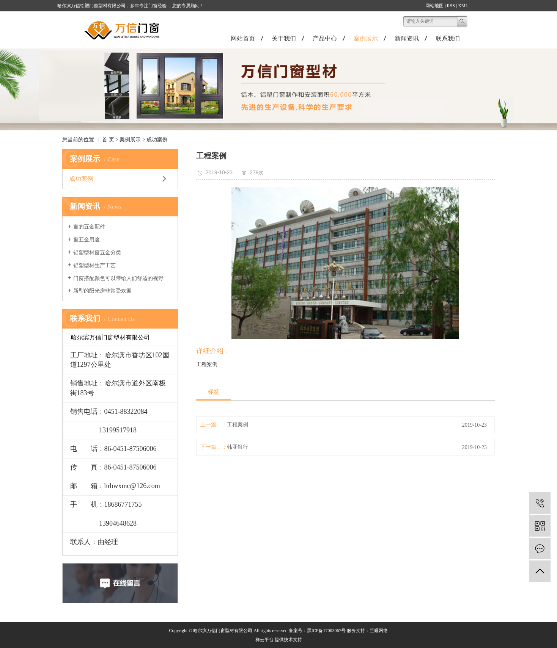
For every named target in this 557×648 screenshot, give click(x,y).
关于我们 (284, 38)
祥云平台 (264, 639)
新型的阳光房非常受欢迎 (102, 291)
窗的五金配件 (89, 227)
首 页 (108, 139)
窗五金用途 (86, 240)
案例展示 (366, 38)
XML (463, 5)
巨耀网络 (379, 630)
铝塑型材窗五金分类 (97, 252)
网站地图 (434, 5)
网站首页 (243, 38)
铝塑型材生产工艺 (94, 265)
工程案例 (237, 424)
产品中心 (325, 38)
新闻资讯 (407, 38)
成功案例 (157, 139)
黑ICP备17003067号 (326, 630)
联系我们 (448, 38)
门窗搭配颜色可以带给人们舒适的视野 (118, 278)
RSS (451, 5)
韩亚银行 (237, 447)
